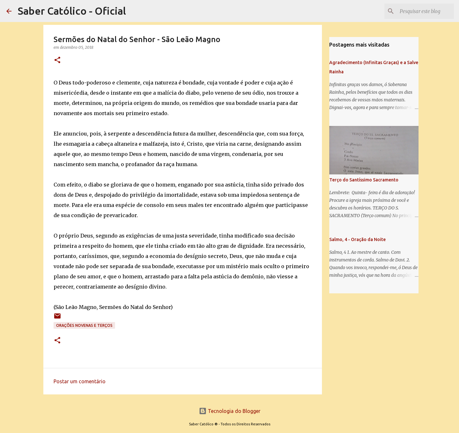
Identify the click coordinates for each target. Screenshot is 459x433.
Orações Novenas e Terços (84, 325)
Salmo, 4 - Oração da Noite (357, 239)
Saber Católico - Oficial (72, 11)
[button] (57, 60)
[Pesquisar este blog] (420, 11)
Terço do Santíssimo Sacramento (363, 179)
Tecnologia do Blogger (229, 411)
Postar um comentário (80, 381)
